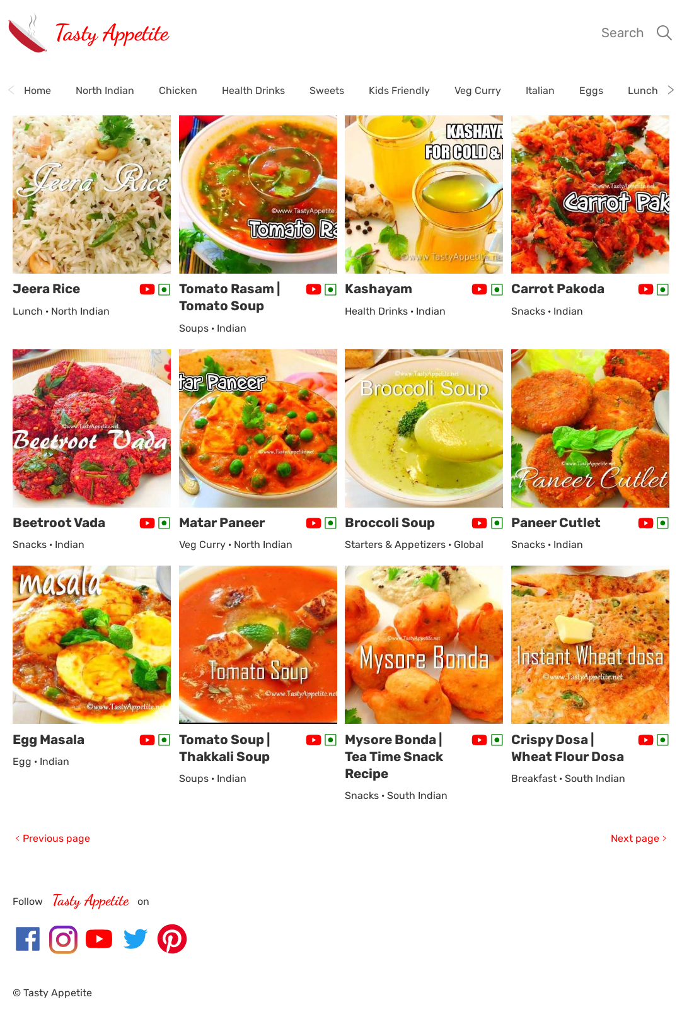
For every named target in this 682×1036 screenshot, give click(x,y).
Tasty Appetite (111, 32)
